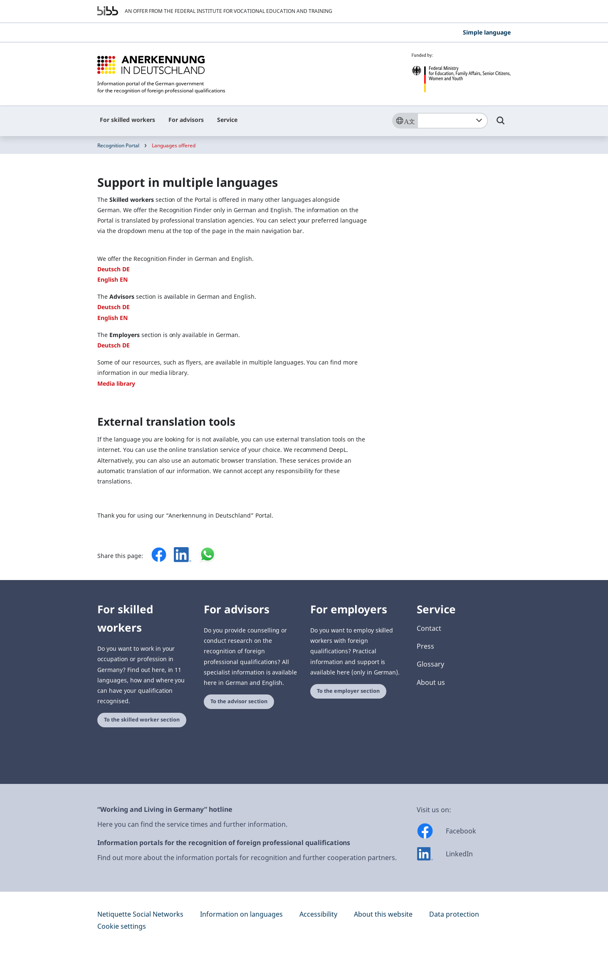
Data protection (454, 914)
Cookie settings (121, 926)
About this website (383, 914)
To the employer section (348, 690)
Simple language (487, 32)
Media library (116, 383)
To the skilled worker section (142, 719)
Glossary (430, 664)
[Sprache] (404, 121)
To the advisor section (238, 701)
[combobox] (452, 121)
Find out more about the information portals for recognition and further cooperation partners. (247, 857)
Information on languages (241, 914)
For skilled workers (127, 120)
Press (425, 646)
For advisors (186, 120)
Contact (429, 628)
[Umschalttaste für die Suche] (501, 124)
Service (227, 120)
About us (431, 682)
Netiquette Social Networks (140, 914)
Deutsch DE (113, 269)
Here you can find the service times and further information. (192, 824)
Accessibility (318, 914)
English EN (112, 279)
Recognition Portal (118, 145)
